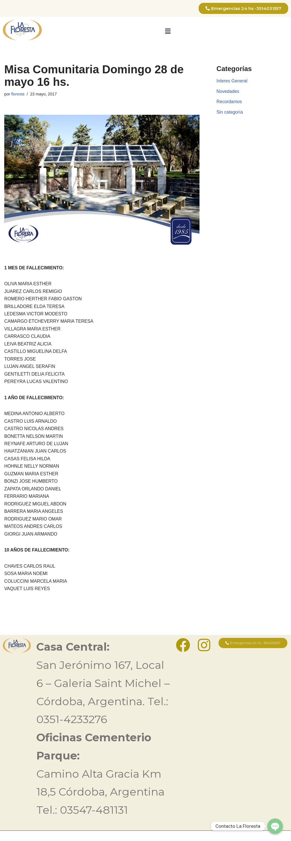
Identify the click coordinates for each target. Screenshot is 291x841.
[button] (167, 31)
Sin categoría (230, 113)
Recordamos (229, 102)
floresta (18, 94)
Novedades (228, 91)
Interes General (232, 81)
